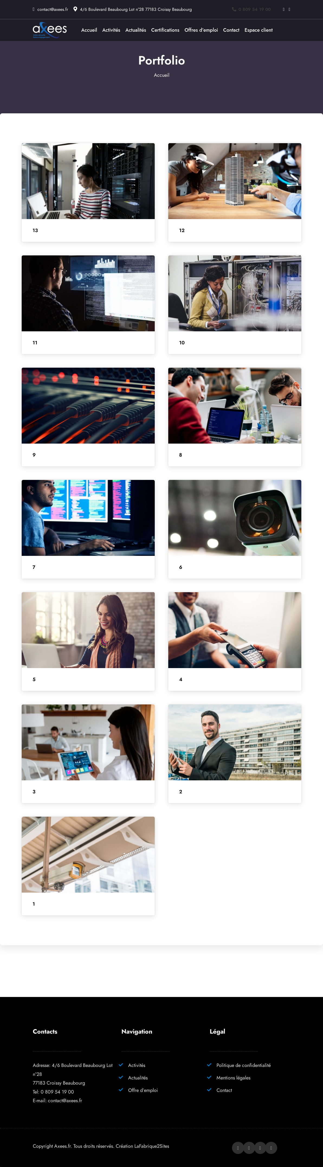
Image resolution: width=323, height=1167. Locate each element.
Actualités (138, 1077)
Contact (224, 1090)
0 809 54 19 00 (57, 1091)
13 (35, 230)
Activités (136, 1065)
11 (35, 342)
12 (182, 230)
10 (182, 342)
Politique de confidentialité (244, 1065)
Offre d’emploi (143, 1090)
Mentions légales (233, 1077)
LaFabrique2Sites (151, 1146)
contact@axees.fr (52, 9)
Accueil (161, 75)
